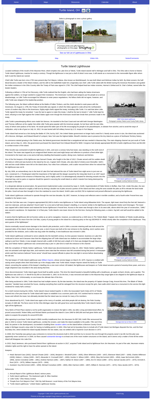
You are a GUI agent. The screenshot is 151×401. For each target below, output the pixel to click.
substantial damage (54, 336)
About (134, 2)
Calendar (105, 2)
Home (16, 2)
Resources (75, 2)
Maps (46, 2)
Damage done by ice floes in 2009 (126, 322)
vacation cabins (61, 324)
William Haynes (47, 260)
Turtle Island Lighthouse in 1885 (126, 179)
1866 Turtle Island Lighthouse (126, 119)
